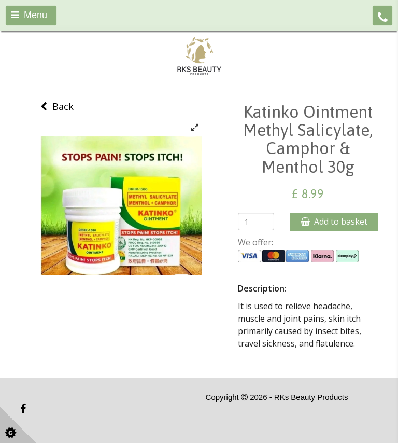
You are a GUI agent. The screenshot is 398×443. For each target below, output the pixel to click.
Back (57, 106)
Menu (29, 15)
